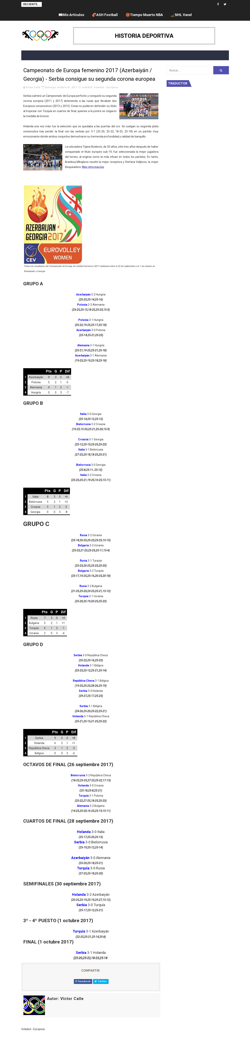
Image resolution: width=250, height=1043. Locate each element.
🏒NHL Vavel (181, 15)
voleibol (87, 87)
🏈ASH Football (105, 15)
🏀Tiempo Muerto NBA (144, 15)
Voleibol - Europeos (106, 87)
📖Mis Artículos (71, 15)
